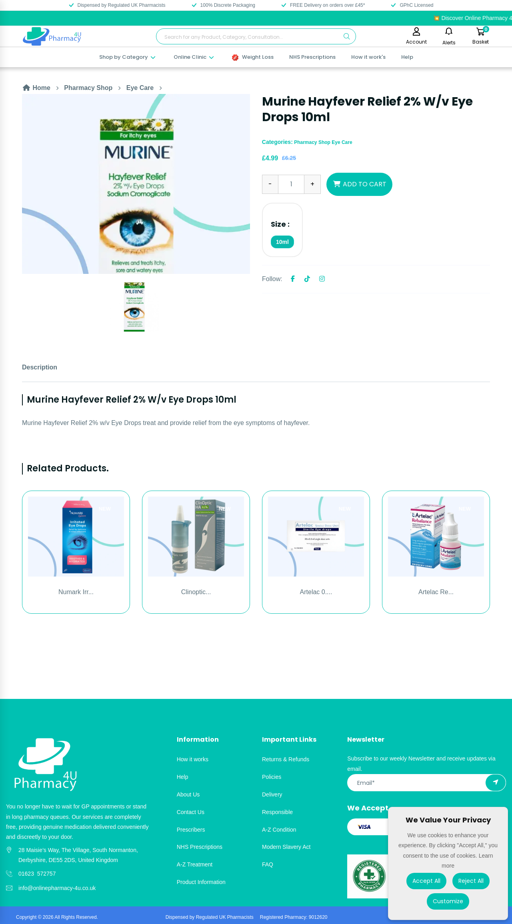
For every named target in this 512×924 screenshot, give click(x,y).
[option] (136, 184)
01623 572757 (37, 873)
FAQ (267, 864)
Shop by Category (127, 57)
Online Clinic (194, 57)
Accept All (426, 881)
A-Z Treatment (194, 864)
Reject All (471, 881)
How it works (192, 759)
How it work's (368, 57)
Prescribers (191, 829)
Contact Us (190, 812)
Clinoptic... (196, 592)
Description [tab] (39, 367)
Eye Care (140, 87)
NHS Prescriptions (312, 57)
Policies (271, 777)
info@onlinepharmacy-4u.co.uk (57, 888)
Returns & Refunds (285, 759)
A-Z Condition (279, 829)
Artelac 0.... (316, 592)
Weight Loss (253, 57)
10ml (282, 242)
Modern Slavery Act (286, 847)
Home (36, 87)
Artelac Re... (436, 592)
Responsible (277, 812)
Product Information (201, 882)
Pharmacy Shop (88, 87)
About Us (188, 794)
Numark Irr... (76, 592)
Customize (448, 901)
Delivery (272, 794)
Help (407, 57)
